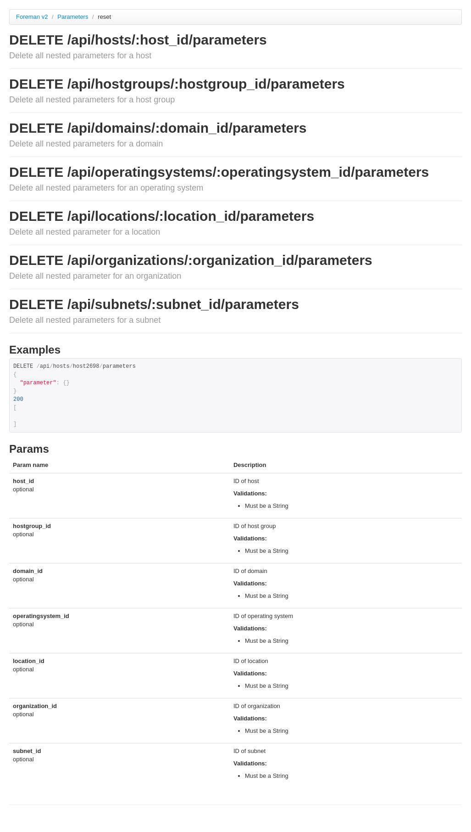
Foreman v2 (32, 16)
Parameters (73, 16)
